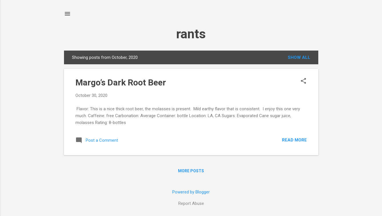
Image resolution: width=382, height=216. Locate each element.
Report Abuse (191, 203)
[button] (303, 81)
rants (191, 33)
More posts (191, 171)
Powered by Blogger (191, 192)
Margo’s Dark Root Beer (120, 82)
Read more (294, 140)
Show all (299, 57)
